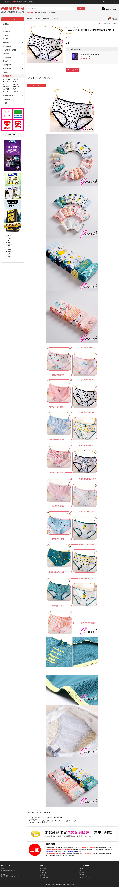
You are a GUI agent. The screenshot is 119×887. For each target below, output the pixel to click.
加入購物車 (72, 70)
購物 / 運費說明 (45, 877)
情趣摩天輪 (9, 245)
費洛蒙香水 (13, 61)
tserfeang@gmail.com (111, 2)
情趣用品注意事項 (84, 877)
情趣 (7, 240)
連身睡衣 (15, 84)
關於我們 (81, 868)
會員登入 (115, 9)
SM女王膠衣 (6, 79)
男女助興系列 (13, 46)
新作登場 (30, 19)
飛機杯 (40, 12)
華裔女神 (53, 12)
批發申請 (81, 870)
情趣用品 (8, 238)
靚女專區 (13, 38)
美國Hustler (16, 82)
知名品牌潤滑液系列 (13, 49)
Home (101, 23)
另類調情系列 (13, 64)
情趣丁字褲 (6, 89)
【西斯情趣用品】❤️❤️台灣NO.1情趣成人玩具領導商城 (18, 2)
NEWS (38, 19)
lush (48, 12)
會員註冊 (108, 9)
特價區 (13, 103)
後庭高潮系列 (13, 57)
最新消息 (43, 870)
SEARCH (80, 8)
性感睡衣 (15, 89)
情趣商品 (8, 236)
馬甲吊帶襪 (6, 86)
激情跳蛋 (13, 42)
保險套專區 (13, 99)
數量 (67, 43)
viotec (13, 27)
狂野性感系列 (13, 75)
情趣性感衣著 (17, 86)
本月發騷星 (13, 31)
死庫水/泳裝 (16, 91)
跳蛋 (36, 12)
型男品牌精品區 (13, 95)
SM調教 (13, 72)
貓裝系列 (5, 84)
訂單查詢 (55, 19)
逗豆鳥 (45, 12)
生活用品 (13, 23)
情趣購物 (8, 254)
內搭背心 (15, 79)
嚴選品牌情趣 (13, 68)
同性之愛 (13, 53)
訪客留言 (81, 875)
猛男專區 (13, 35)
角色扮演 (5, 91)
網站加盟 (81, 872)
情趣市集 (8, 242)
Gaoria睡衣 (6, 82)
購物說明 (46, 19)
